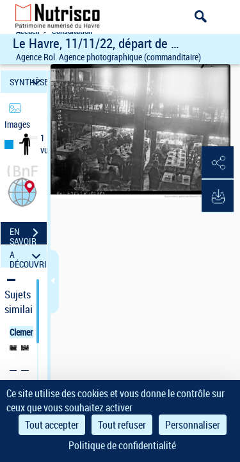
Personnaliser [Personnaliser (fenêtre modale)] (192, 425)
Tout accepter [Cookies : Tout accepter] (52, 425)
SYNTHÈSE (28, 82)
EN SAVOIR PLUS (28, 234)
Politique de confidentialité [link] (122, 445)
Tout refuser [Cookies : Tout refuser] (122, 425)
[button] (22, 191)
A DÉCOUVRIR (28, 256)
